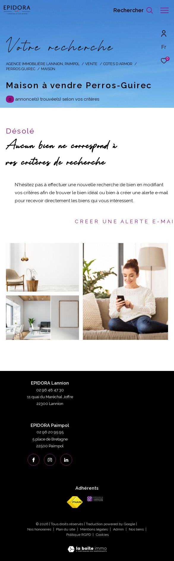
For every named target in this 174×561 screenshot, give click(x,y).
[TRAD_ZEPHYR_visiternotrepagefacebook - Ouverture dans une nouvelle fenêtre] (33, 460)
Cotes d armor (117, 64)
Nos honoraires (39, 529)
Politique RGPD (78, 535)
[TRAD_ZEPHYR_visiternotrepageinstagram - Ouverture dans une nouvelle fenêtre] (50, 460)
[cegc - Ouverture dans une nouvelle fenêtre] (95, 498)
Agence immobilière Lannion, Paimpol (43, 64)
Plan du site (66, 529)
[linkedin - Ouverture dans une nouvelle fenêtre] (66, 460)
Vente (91, 64)
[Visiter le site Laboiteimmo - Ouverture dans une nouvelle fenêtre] (87, 545)
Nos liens (137, 529)
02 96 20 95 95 (50, 432)
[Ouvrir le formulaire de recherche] (133, 10)
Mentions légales (94, 529)
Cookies (102, 535)
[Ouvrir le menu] (164, 10)
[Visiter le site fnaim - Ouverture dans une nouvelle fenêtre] (75, 502)
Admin (119, 529)
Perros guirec (20, 69)
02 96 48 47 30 (50, 390)
